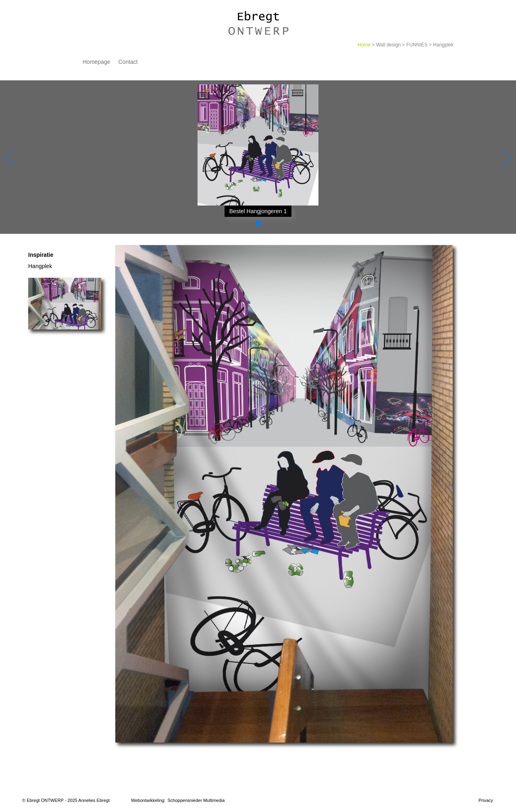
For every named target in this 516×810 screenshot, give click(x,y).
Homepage (96, 62)
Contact (128, 62)
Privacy (486, 800)
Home (364, 45)
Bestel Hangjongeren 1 (258, 211)
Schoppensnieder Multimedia (196, 800)
